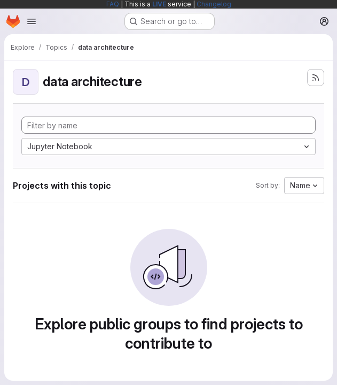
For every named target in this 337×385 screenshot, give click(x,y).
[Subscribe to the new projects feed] (315, 77)
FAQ (112, 4)
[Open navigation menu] (31, 21)
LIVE (159, 4)
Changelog (214, 4)
